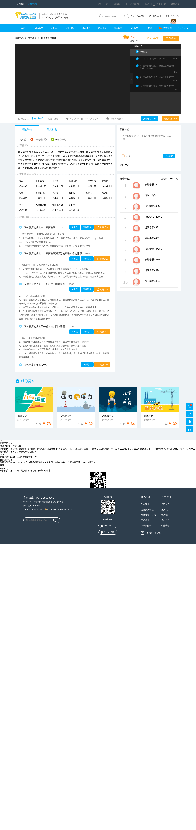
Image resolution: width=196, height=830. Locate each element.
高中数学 (118, 28)
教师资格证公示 (148, 515)
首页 (23, 28)
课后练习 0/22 (149, 118)
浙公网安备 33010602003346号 (58, 509)
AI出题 (75, 227)
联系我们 (165, 515)
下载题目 (87, 227)
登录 (100, 4)
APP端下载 (161, 4)
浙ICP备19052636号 (31, 506)
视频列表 (52, 129)
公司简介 (165, 504)
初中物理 (86, 28)
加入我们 (165, 509)
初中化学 (102, 28)
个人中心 (174, 16)
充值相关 (145, 520)
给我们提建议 (154, 532)
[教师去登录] (33, 4)
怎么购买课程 (147, 509)
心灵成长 (181, 28)
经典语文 (55, 28)
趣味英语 (70, 28)
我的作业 (157, 16)
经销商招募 (174, 4)
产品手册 (165, 525)
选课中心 (19, 38)
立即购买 (171, 38)
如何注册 (145, 504)
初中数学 (39, 28)
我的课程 (140, 16)
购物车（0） (119, 4)
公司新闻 (165, 520)
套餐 (150, 28)
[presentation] (89, 238)
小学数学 (134, 28)
